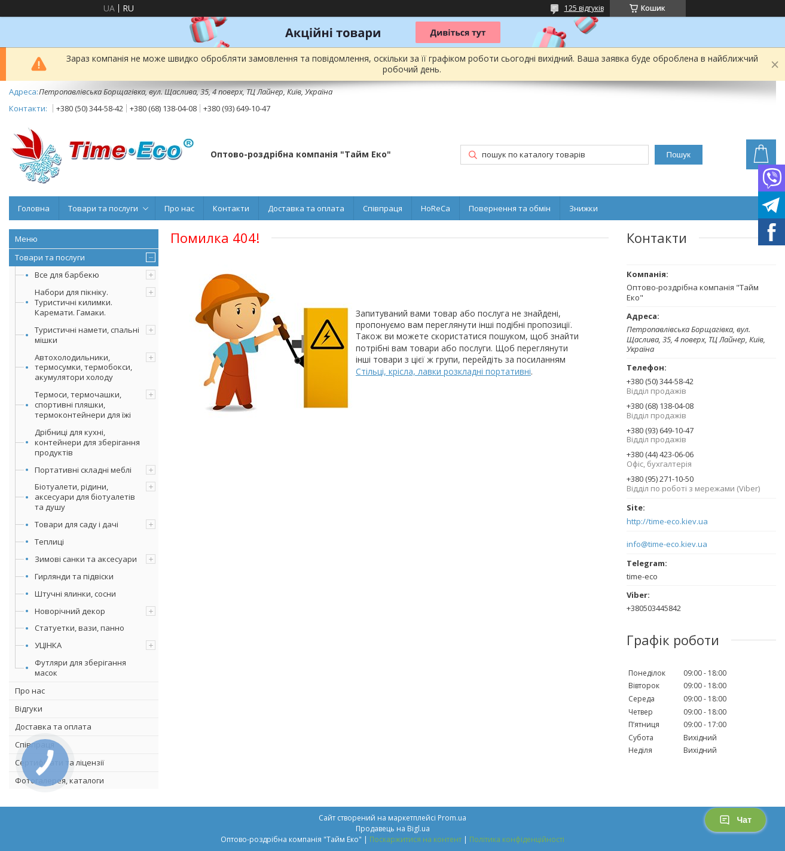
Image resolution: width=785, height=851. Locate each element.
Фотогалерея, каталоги (59, 780)
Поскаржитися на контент (415, 839)
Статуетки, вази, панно (79, 627)
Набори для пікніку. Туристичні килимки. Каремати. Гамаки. (73, 302)
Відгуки (28, 708)
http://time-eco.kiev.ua (667, 521)
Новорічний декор (70, 611)
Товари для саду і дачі (76, 524)
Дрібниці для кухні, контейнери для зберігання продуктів (87, 442)
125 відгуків (584, 8)
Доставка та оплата (306, 208)
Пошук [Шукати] (679, 154)
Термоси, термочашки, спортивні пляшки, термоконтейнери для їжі (83, 404)
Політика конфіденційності (516, 839)
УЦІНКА (48, 645)
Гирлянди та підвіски (74, 576)
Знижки (583, 208)
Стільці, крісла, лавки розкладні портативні (443, 371)
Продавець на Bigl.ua (393, 828)
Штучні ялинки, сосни (75, 593)
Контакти (231, 208)
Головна (34, 208)
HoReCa (435, 208)
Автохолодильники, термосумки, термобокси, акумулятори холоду (83, 367)
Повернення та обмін (510, 208)
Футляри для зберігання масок (80, 667)
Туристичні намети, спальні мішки (87, 334)
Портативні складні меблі (83, 469)
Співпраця (382, 208)
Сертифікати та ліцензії (59, 762)
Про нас (179, 208)
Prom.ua (452, 818)
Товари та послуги (103, 208)
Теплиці (49, 541)
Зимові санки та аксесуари (86, 559)
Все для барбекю (67, 274)
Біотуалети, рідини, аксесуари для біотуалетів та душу (85, 496)
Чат (735, 819)
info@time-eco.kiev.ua (667, 544)
